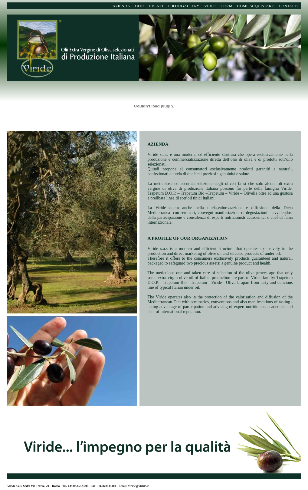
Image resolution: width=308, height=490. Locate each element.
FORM (226, 6)
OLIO (139, 6)
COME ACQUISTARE (255, 6)
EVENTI (156, 6)
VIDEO (210, 6)
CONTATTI (288, 6)
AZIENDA (121, 6)
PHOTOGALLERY (183, 6)
